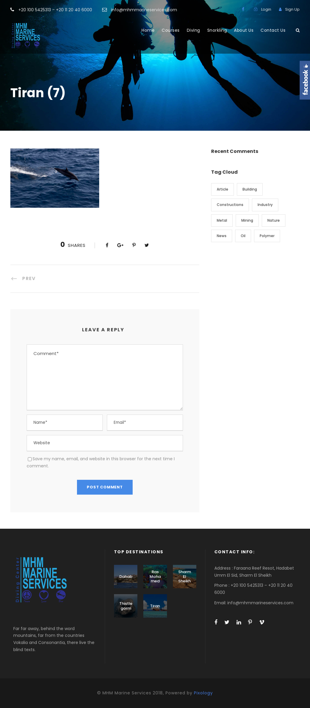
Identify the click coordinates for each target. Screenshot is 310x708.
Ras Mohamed (155, 576)
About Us (243, 30)
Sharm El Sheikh (184, 576)
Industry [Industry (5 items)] (265, 204)
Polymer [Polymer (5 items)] (267, 235)
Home (148, 30)
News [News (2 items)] (222, 235)
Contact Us (273, 30)
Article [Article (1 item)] (222, 189)
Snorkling (217, 30)
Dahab (125, 576)
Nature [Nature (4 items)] (273, 220)
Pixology (203, 693)
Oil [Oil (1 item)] (243, 235)
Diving (193, 30)
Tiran (155, 606)
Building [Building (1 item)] (249, 189)
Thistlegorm (125, 606)
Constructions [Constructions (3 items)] (230, 204)
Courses (171, 30)
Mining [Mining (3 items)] (247, 220)
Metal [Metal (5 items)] (222, 220)
